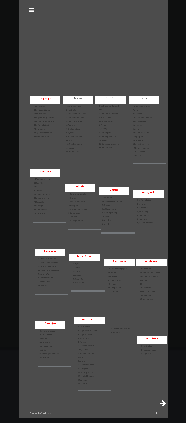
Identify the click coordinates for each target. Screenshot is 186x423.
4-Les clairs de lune (75, 117)
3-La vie (37, 187)
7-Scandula (113, 291)
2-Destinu (112, 272)
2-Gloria (76, 267)
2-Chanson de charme (48, 262)
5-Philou (102, 125)
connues (70, 148)
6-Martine (106, 220)
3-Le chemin (142, 208)
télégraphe (138, 136)
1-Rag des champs (46, 331)
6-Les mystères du (86, 346)
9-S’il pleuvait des (74, 136)
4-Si (141, 284)
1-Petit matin (84, 327)
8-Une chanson (146, 299)
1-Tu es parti (108, 197)
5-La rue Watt (44, 274)
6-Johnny (103, 129)
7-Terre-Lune (44, 281)
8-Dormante (138, 140)
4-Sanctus (77, 275)
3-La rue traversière (47, 266)
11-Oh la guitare (85, 372)
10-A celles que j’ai (74, 144)
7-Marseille (39, 202)
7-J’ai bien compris (145, 223)
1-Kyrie (76, 264)
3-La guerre (146, 353)
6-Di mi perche (114, 287)
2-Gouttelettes (45, 335)
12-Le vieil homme (86, 376)
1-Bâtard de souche (77, 194)
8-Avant (81, 361)
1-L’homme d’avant (42, 179)
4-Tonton (38, 190)
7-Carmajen (43, 357)
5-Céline (105, 216)
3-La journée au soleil (142, 117)
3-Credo (76, 271)
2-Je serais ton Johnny (112, 201)
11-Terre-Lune (72, 152)
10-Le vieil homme (141, 148)
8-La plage (38, 206)
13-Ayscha (82, 380)
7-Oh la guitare (73, 129)
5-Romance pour (46, 346)
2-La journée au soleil (87, 330)
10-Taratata (39, 213)
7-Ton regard (105, 132)
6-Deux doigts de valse (48, 353)
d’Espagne (73, 205)
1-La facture (145, 269)
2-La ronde (141, 204)
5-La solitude (74, 213)
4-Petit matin (44, 342)
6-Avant (136, 129)
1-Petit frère (146, 346)
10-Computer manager (109, 144)
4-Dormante (83, 338)
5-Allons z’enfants (42, 194)
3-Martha (42, 338)
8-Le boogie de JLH (107, 136)
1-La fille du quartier (120, 329)
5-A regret (137, 125)
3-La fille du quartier (149, 276)
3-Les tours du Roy (77, 202)
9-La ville (103, 140)
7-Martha (106, 224)
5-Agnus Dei (78, 279)
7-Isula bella (145, 295)
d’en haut (144, 280)
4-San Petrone (114, 280)
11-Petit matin (139, 152)
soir (100, 110)
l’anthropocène (109, 209)
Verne (135, 110)
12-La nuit (137, 155)
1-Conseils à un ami (47, 259)
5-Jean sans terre (74, 121)
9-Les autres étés (141, 144)
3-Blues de (107, 205)
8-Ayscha (70, 133)
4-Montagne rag (109, 213)
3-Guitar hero (105, 117)
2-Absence (137, 114)
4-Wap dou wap (106, 121)
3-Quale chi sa (114, 276)
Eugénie (42, 350)
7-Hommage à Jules (87, 353)
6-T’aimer (72, 217)
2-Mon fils (38, 183)
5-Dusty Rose (143, 215)
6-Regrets (70, 125)
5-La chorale (145, 287)
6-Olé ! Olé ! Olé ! (147, 291)
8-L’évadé (42, 285)
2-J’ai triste (71, 110)
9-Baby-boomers (41, 209)
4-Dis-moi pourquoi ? (77, 209)
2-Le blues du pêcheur (109, 113)
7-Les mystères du (141, 133)
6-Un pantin (142, 219)
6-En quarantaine (41, 198)
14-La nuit (82, 384)
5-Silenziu (112, 284)
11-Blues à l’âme (106, 148)
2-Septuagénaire (148, 350)
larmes (69, 140)
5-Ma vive (82, 342)
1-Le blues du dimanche (110, 106)
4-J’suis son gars (144, 211)
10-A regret (83, 368)
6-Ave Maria (78, 283)
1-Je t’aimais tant (144, 200)
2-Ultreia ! (72, 198)
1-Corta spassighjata (117, 269)
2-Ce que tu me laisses (150, 272)
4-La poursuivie (139, 121)
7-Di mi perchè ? (75, 220)
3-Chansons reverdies (76, 114)
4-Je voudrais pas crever (49, 270)
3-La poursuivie (85, 334)
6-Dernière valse (45, 278)
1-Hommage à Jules (142, 106)
